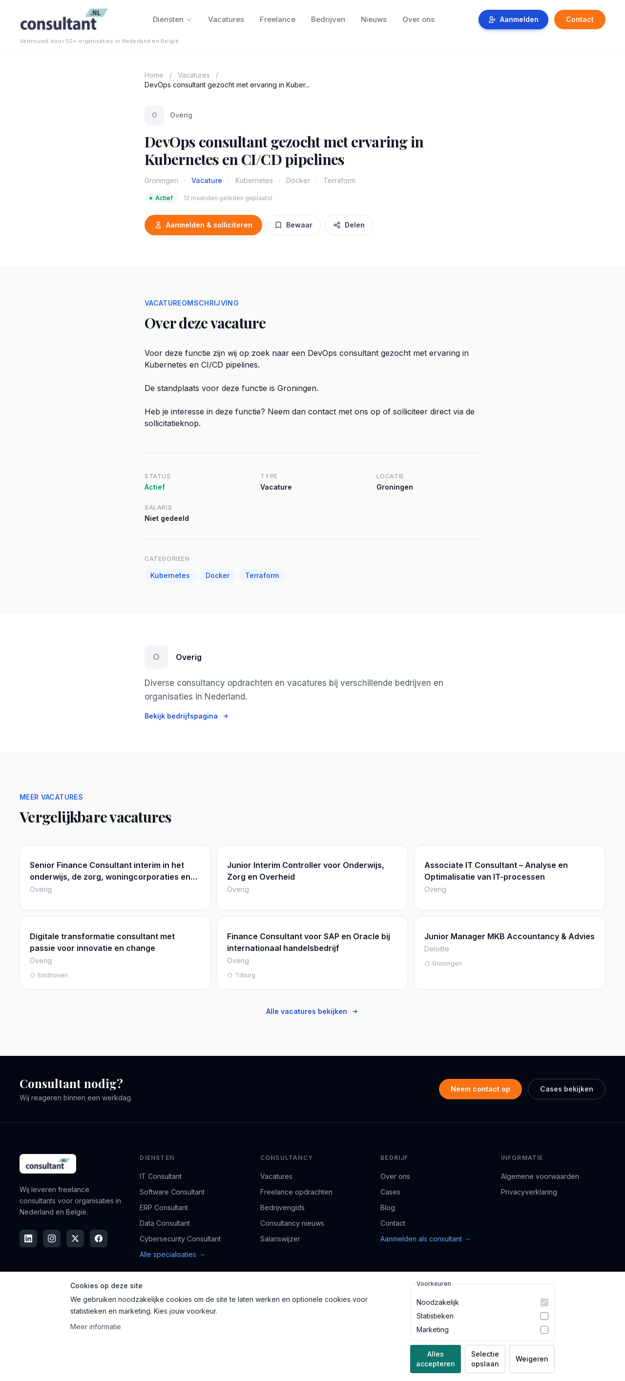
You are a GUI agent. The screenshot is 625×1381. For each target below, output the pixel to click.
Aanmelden (513, 19)
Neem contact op (480, 1089)
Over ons (418, 19)
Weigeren (532, 1359)
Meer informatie (95, 1326)
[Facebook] (98, 1238)
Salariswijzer (280, 1239)
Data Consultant (165, 1223)
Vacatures (226, 19)
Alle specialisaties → (172, 1254)
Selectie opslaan (485, 1359)
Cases (390, 1192)
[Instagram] (52, 1238)
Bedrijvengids (282, 1207)
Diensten (172, 19)
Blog (387, 1207)
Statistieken (435, 1316)
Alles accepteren (435, 1359)
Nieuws (374, 19)
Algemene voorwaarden (540, 1176)
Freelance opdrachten (296, 1192)
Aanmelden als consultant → (425, 1239)
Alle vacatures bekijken (312, 1011)
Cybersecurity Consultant (180, 1239)
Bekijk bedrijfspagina (187, 716)
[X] (75, 1238)
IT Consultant (161, 1176)
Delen (349, 225)
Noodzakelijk (438, 1302)
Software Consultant (172, 1192)
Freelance (277, 19)
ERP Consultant (164, 1207)
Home (154, 75)
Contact (580, 19)
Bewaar (293, 225)
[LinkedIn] (28, 1238)
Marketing (433, 1329)
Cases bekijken (566, 1089)
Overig (181, 115)
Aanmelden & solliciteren (203, 225)
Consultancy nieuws (292, 1223)
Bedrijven (328, 19)
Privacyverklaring (529, 1192)
